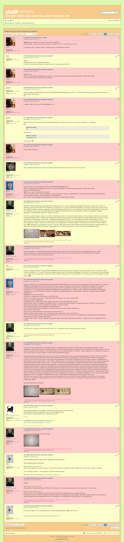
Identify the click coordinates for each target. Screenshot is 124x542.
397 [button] (116, 34)
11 (11, 58)
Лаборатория (21, 16)
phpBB (59, 536)
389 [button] (112, 34)
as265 (7, 463)
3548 (12, 466)
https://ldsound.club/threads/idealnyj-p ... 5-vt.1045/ (37, 422)
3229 (12, 90)
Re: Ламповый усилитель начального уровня (35, 37)
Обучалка (34, 16)
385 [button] (99, 34)
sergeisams (8, 87)
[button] (90, 34)
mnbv (7, 265)
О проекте (61, 16)
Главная (7, 16)
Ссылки (40, 16)
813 (12, 49)
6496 (12, 193)
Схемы (13, 16)
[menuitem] (11, 20)
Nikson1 (7, 190)
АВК (7, 414)
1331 (12, 212)
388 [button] (108, 34)
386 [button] (102, 34)
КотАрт (55, 16)
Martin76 (8, 171)
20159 (12, 174)
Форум (67, 16)
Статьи (28, 16)
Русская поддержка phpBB (62, 537)
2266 (12, 417)
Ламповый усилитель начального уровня (20, 31)
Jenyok (7, 55)
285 (12, 268)
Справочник (48, 16)
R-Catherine (27, 202)
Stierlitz (7, 46)
